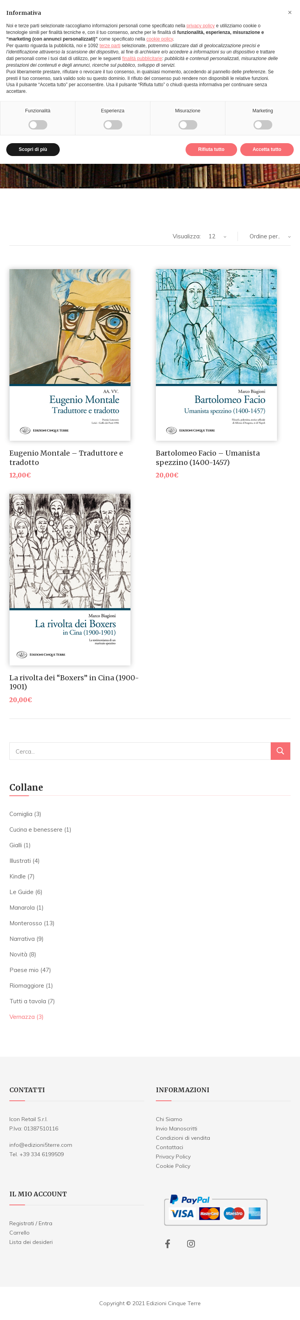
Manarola (22, 907)
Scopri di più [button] (33, 149)
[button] (290, 12)
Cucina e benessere (35, 829)
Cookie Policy (173, 1165)
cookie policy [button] (159, 39)
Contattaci (169, 1147)
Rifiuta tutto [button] (211, 149)
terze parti (110, 45)
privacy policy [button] (201, 25)
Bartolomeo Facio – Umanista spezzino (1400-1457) (208, 458)
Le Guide (21, 892)
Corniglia (20, 814)
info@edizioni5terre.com (40, 1144)
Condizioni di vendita (183, 1137)
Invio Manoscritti (176, 1128)
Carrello (19, 1232)
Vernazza (22, 1016)
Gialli (15, 845)
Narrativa (22, 938)
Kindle (17, 876)
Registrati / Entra (30, 1223)
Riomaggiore (26, 985)
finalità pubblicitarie (142, 58)
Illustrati (20, 860)
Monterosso (25, 923)
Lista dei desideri (31, 1241)
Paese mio (24, 970)
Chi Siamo (169, 1119)
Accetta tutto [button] (267, 149)
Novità (18, 954)
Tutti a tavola (27, 1001)
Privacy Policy (173, 1156)
